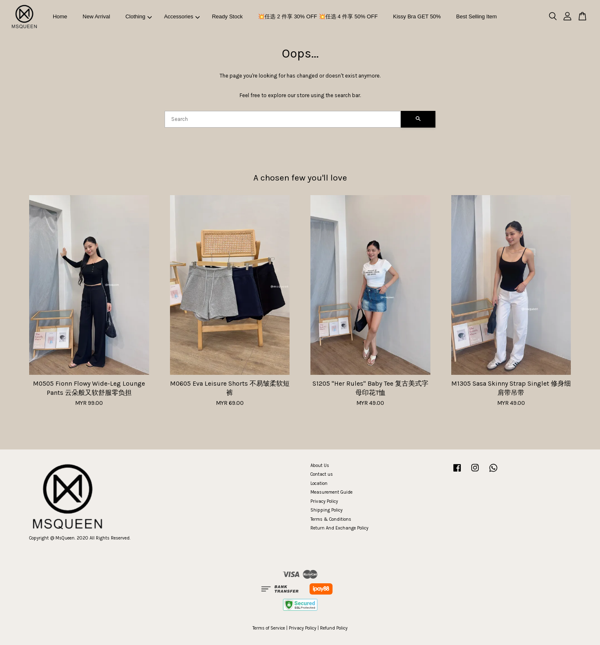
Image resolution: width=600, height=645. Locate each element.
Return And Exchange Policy (339, 528)
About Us (319, 465)
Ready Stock (227, 16)
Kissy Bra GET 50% (417, 16)
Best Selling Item (476, 16)
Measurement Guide (331, 492)
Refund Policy (334, 628)
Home (60, 16)
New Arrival (96, 16)
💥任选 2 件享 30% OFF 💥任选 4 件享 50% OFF (318, 16)
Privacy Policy (324, 501)
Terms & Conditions (330, 519)
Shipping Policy (326, 510)
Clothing (138, 16)
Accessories (182, 16)
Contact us (321, 474)
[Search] (283, 119)
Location (319, 483)
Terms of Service (268, 628)
